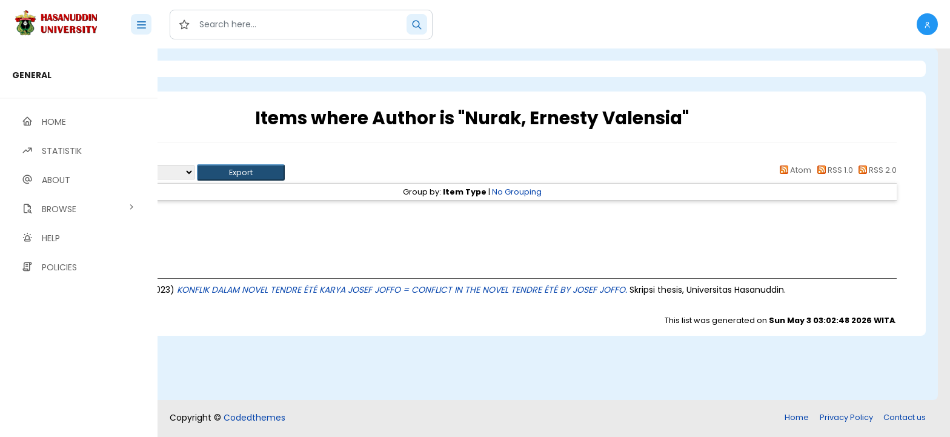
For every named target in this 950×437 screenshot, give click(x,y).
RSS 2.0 (876, 170)
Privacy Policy (846, 417)
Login (209, 69)
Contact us (904, 417)
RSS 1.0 (832, 170)
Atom (793, 170)
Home (797, 417)
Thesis (246, 213)
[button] (927, 24)
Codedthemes (254, 418)
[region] (79, 242)
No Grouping (592, 192)
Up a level (223, 158)
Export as (216, 172)
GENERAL (31, 75)
